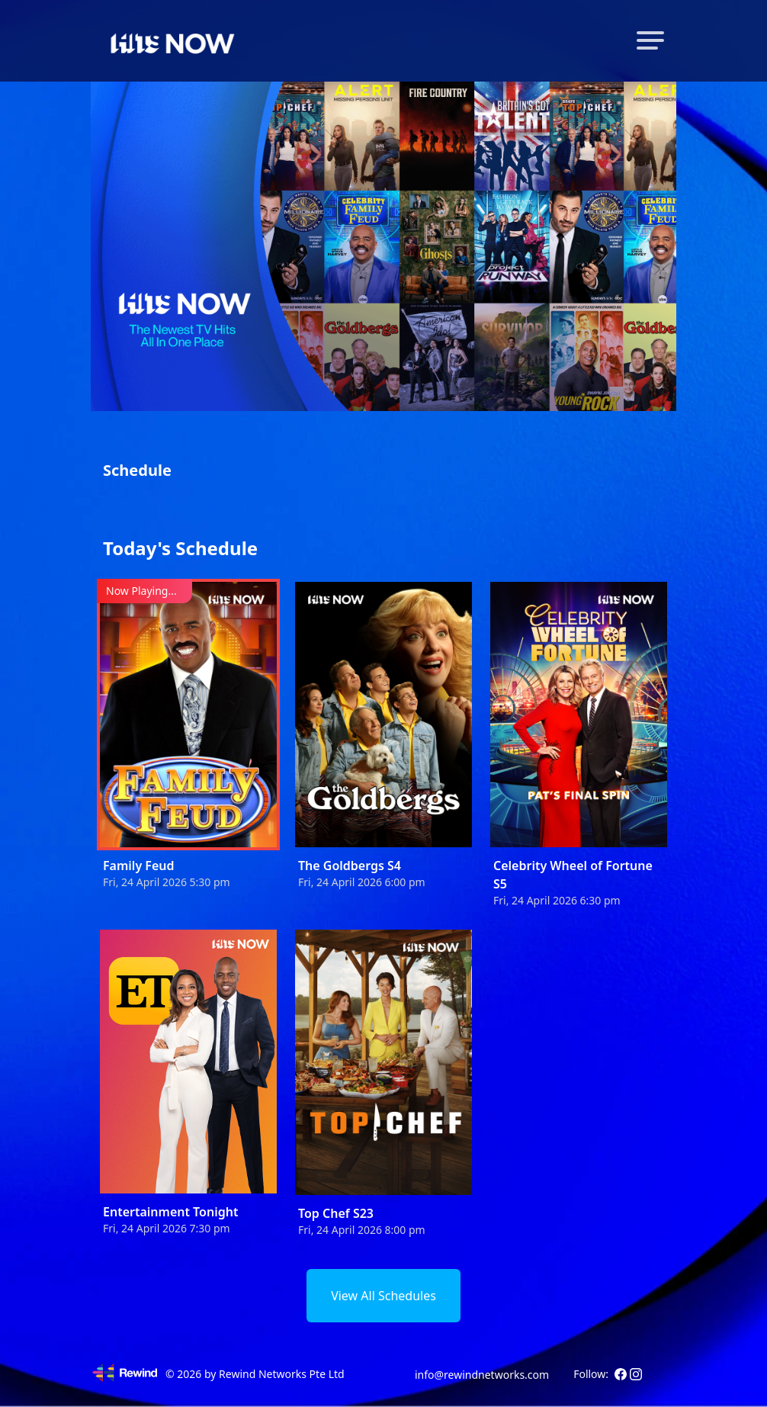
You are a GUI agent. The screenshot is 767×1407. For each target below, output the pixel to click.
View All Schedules (383, 1295)
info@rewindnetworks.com (482, 1374)
